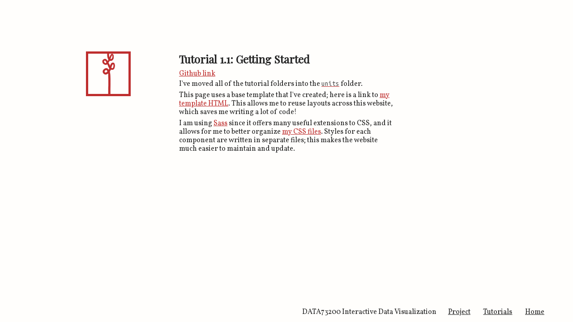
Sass (220, 123)
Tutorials (497, 312)
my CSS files (301, 132)
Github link (197, 74)
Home (534, 312)
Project (459, 312)
